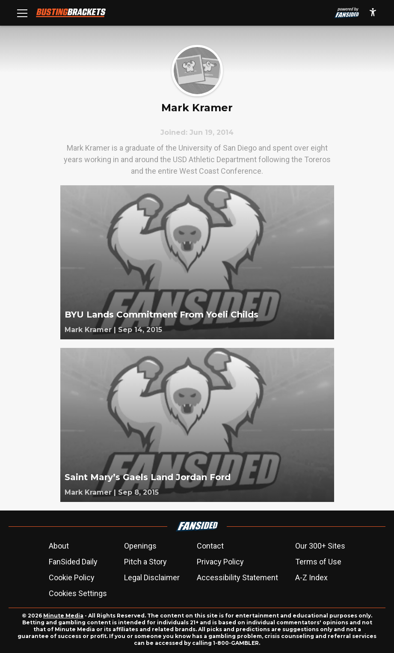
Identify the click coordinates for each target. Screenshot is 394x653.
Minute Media (63, 615)
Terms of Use (318, 561)
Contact (210, 545)
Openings (140, 545)
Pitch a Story (145, 561)
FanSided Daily (73, 561)
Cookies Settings (78, 593)
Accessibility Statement (237, 577)
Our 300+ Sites (320, 545)
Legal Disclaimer (152, 577)
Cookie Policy (72, 577)
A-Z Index (311, 577)
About (59, 545)
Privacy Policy (220, 561)
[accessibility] (373, 13)
